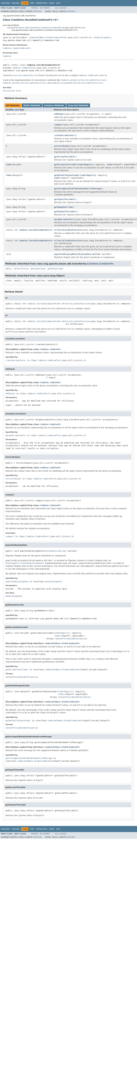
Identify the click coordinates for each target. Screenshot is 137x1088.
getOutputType (55, 268)
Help (58, 3)
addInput (59, 114)
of (55, 230)
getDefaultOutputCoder (66, 175)
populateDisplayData (65, 254)
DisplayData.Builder (89, 254)
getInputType (38, 268)
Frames (34, 8)
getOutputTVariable (65, 211)
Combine (7, 56)
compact (58, 124)
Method (38, 11)
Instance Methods (54, 105)
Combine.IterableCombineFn (34, 230)
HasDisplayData (102, 37)
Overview (5, 3)
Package (15, 3)
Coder (9, 164)
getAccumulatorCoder (65, 164)
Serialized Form (12, 91)
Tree (32, 3)
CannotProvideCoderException (71, 639)
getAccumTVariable (64, 157)
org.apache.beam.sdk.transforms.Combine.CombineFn (34, 27)
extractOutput (62, 146)
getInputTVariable (64, 199)
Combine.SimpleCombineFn (16, 48)
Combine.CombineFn (22, 68)
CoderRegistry (86, 164)
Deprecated (41, 3)
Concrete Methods (78, 105)
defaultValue (21, 268)
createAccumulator (64, 135)
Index (51, 3)
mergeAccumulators (64, 219)
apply (9, 268)
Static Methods (31, 105)
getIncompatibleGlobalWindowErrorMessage (77, 188)
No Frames (45, 8)
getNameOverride (63, 207)
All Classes (60, 8)
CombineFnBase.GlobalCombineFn (46, 37)
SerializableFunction (70, 230)
